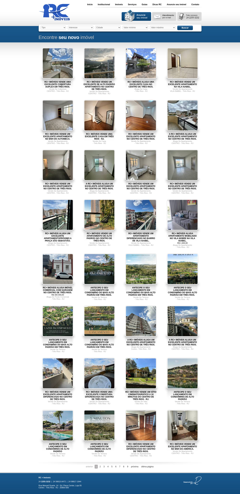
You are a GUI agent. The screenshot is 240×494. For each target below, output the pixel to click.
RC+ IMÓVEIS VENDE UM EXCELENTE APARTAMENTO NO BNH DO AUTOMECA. (57, 136)
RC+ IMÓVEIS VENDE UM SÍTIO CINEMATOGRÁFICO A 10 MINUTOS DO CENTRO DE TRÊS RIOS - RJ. (140, 395)
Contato (195, 4)
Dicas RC (157, 4)
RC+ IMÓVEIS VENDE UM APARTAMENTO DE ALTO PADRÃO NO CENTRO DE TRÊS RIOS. (99, 237)
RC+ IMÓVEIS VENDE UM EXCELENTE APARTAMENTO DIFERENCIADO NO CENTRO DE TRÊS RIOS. (57, 395)
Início (90, 4)
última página (147, 466)
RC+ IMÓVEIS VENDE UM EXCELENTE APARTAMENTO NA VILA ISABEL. (182, 84)
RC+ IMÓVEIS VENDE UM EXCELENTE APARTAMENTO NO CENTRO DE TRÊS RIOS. (140, 136)
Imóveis (119, 4)
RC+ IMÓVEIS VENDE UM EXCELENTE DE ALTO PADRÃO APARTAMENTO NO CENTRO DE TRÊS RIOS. (99, 85)
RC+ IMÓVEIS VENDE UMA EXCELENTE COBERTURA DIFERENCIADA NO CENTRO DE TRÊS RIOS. (99, 395)
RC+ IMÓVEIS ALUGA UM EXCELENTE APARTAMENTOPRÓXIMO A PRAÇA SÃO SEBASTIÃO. (58, 237)
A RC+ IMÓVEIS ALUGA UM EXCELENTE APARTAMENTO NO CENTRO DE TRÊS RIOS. (182, 136)
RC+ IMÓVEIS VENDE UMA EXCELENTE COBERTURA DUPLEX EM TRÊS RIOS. (57, 84)
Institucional (104, 4)
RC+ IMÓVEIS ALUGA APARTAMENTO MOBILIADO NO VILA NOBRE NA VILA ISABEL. (182, 237)
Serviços (132, 4)
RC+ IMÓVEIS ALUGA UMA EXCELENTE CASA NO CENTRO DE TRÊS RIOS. (141, 84)
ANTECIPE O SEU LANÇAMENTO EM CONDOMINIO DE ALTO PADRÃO (182, 395)
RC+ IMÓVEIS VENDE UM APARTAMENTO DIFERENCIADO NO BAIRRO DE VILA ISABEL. (141, 237)
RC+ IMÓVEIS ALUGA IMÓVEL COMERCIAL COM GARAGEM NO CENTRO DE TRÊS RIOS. (58, 290)
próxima (134, 466)
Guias (144, 4)
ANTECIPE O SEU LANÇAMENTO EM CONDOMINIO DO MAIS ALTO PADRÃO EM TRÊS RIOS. (99, 291)
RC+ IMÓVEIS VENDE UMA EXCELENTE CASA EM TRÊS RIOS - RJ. (99, 136)
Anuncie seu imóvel (176, 4)
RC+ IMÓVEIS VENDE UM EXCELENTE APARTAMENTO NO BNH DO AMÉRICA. (182, 446)
